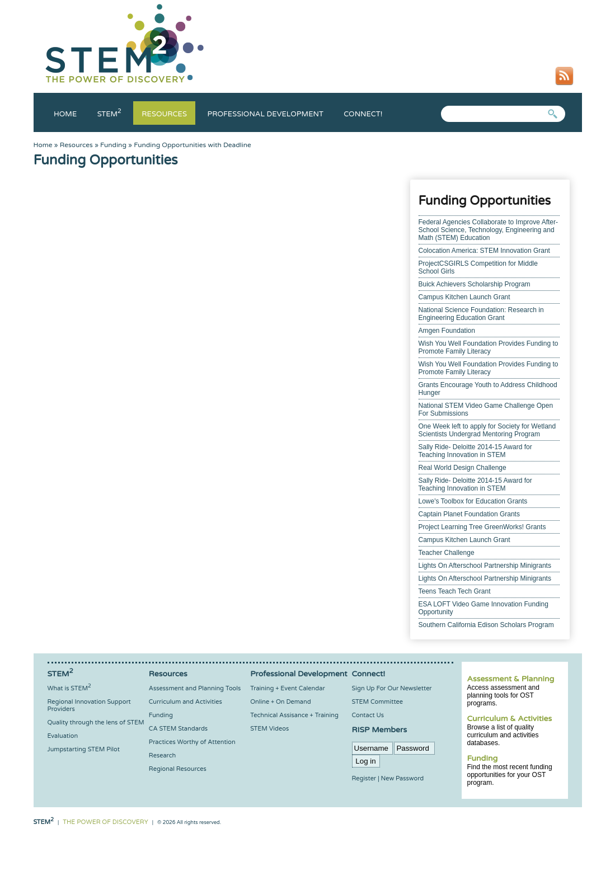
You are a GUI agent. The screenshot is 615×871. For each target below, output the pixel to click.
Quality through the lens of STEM (96, 722)
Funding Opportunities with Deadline (192, 145)
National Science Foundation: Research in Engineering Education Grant (481, 314)
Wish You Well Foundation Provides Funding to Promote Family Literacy (488, 347)
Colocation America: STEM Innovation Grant (484, 251)
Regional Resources (177, 769)
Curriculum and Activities (185, 701)
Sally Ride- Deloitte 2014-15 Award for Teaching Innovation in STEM (475, 451)
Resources (164, 114)
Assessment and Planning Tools (195, 688)
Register (364, 778)
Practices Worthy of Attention (192, 742)
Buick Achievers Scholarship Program (475, 284)
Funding (113, 145)
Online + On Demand (280, 701)
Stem (109, 114)
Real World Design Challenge (462, 468)
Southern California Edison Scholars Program (486, 625)
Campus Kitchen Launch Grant (464, 297)
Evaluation (63, 736)
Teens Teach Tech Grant (455, 591)
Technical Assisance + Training (294, 715)
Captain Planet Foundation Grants (469, 514)
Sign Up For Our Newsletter (392, 688)
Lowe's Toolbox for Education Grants (473, 501)
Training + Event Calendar (287, 688)
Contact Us (368, 715)
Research (162, 755)
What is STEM (69, 688)
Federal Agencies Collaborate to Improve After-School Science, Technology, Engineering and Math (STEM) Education (488, 230)
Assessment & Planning (511, 679)
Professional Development (265, 114)
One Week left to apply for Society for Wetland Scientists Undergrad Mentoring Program (487, 430)
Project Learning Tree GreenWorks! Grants (482, 527)
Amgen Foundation (447, 331)
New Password (402, 778)
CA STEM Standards (178, 728)
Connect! (363, 114)
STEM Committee (377, 701)
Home (65, 114)
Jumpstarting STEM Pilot (84, 749)
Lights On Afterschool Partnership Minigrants (485, 565)
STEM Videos (269, 728)
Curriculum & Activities (509, 718)
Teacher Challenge (447, 553)
